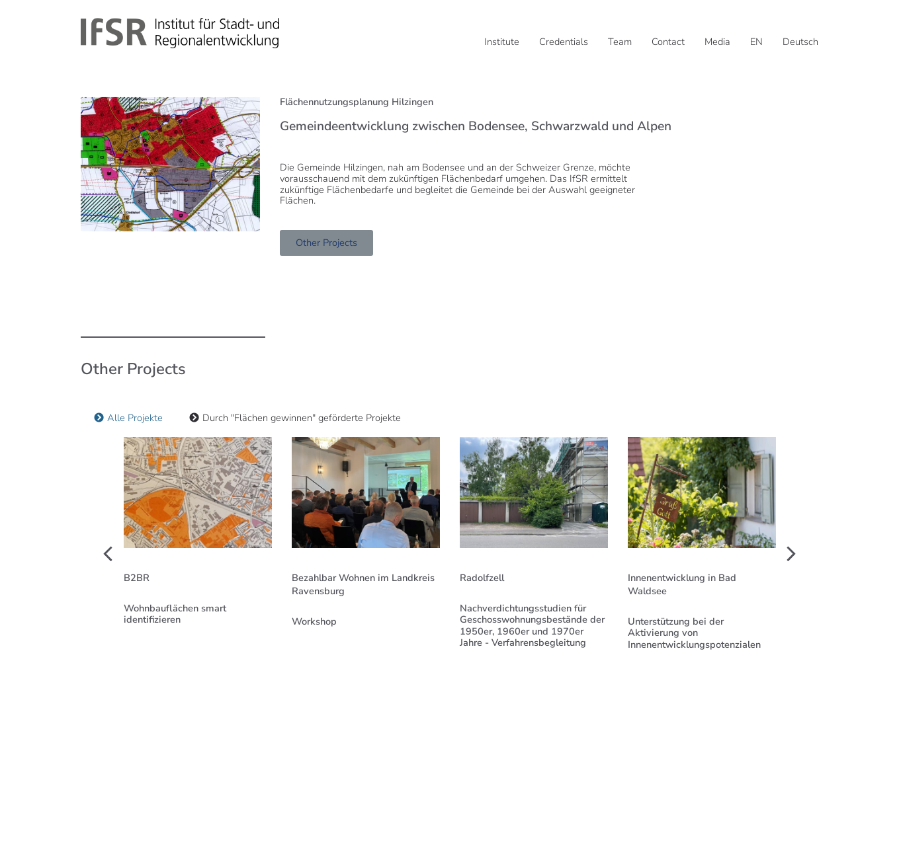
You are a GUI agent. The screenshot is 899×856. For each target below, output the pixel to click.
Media (717, 41)
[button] (108, 554)
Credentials (563, 41)
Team (620, 41)
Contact (668, 41)
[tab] (128, 418)
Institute (501, 41)
